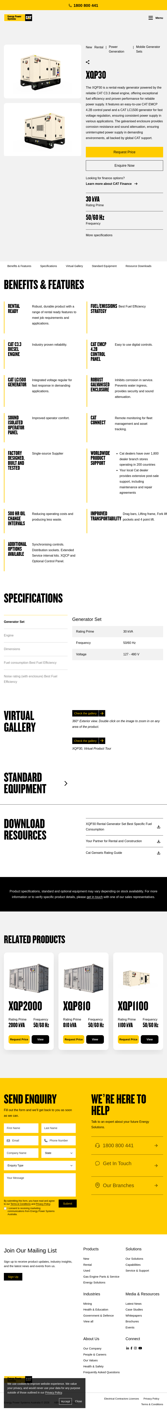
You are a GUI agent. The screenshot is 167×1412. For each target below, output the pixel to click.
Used (86, 1270)
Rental (98, 47)
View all (88, 1321)
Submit (67, 1203)
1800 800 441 (83, 5)
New (89, 47)
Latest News (134, 1303)
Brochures (132, 1321)
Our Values (90, 1360)
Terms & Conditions (20, 1204)
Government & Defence (98, 1315)
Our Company (92, 1348)
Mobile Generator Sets (148, 49)
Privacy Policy (43, 1204)
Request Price (19, 1039)
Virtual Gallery (74, 266)
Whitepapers (134, 1315)
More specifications (99, 235)
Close (78, 1401)
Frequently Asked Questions (101, 1372)
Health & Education (95, 1309)
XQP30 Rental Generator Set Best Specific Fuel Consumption (123, 826)
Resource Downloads (138, 266)
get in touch (95, 897)
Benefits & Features (19, 266)
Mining (87, 1303)
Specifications (48, 266)
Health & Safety (93, 1366)
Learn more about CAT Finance (112, 183)
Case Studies (134, 1309)
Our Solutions (134, 1258)
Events (130, 1327)
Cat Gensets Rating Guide (123, 852)
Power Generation (116, 49)
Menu (156, 17)
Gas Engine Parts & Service (101, 1276)
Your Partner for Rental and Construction (123, 841)
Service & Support (137, 1270)
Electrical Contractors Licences (121, 1398)
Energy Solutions (94, 1282)
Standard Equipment (104, 266)
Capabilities (133, 1264)
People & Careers (94, 1354)
